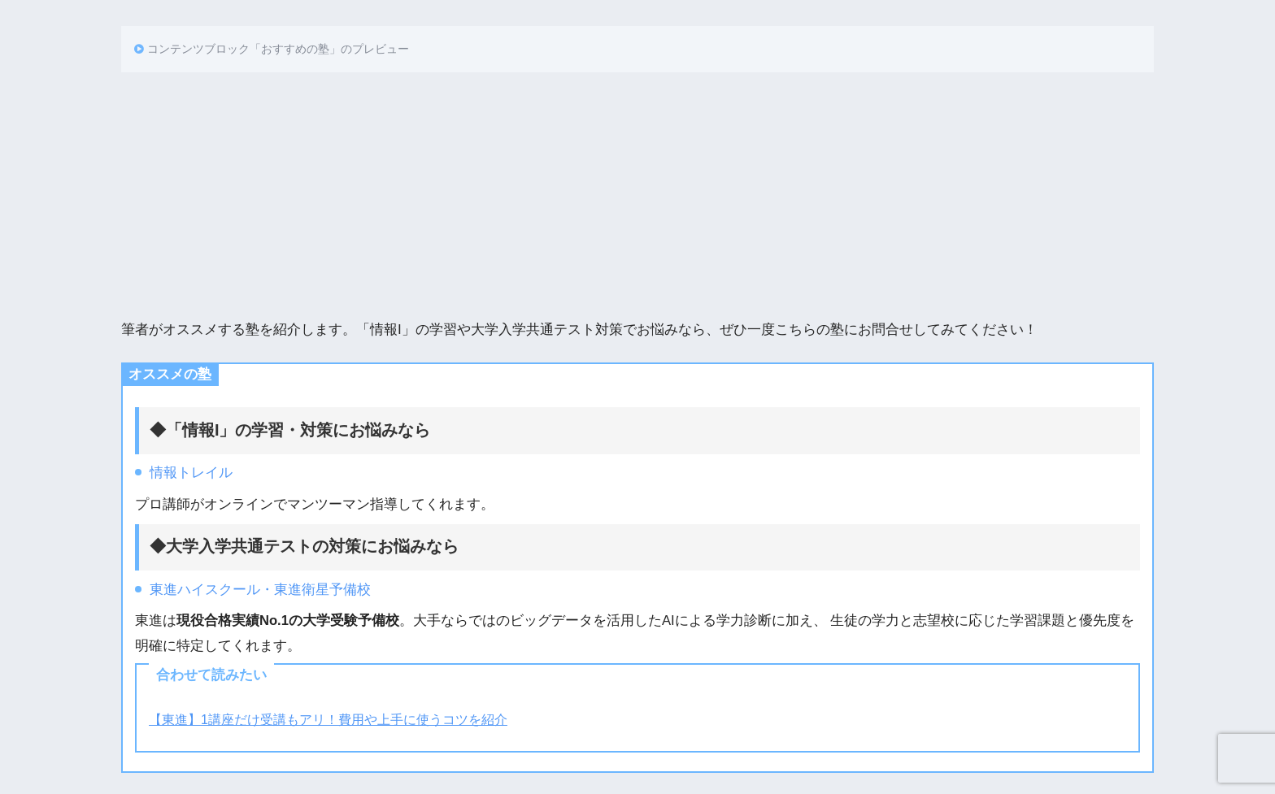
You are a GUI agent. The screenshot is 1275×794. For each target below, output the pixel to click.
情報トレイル (191, 472)
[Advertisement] (637, 194)
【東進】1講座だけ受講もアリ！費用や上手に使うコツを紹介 (328, 719)
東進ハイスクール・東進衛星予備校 (260, 589)
